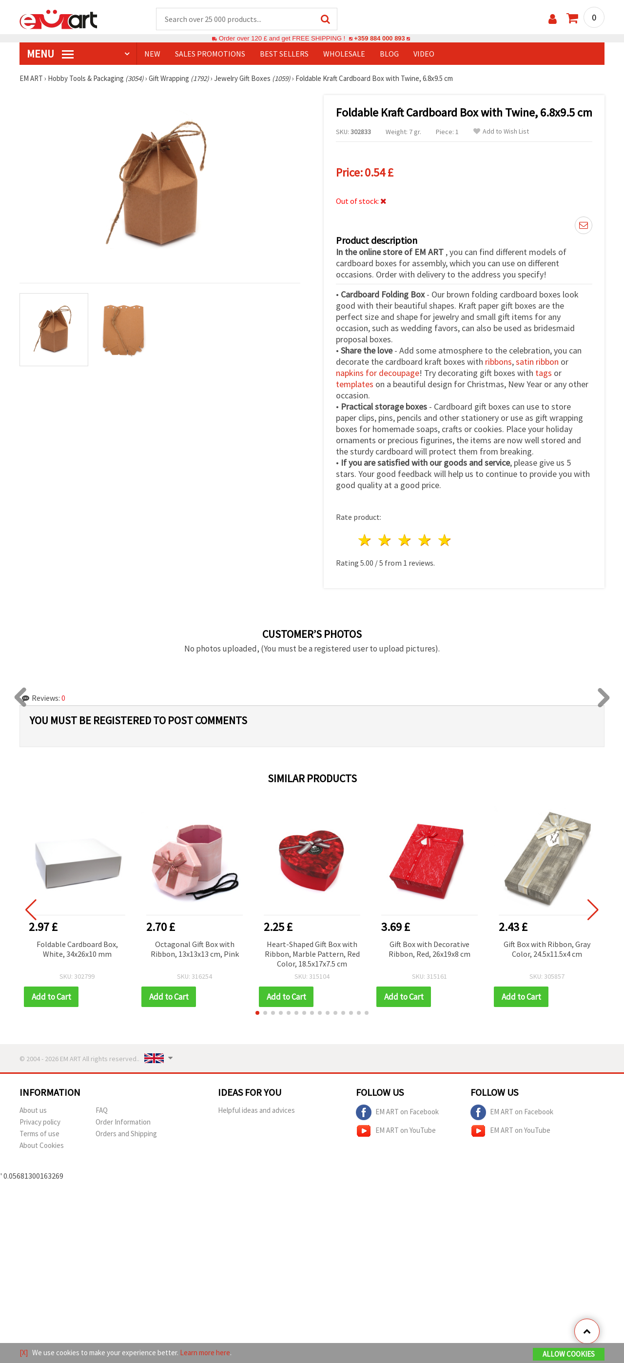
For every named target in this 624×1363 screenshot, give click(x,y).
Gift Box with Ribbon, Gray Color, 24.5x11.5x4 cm (547, 949)
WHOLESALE (344, 54)
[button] (257, 1013)
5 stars (445, 541)
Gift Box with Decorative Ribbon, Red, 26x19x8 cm (429, 949)
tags (543, 373)
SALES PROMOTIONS (210, 54)
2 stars (385, 541)
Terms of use (39, 1134)
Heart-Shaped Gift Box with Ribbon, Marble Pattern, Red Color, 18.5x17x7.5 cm (312, 954)
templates (354, 384)
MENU (50, 54)
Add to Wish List (501, 132)
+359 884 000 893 (379, 38)
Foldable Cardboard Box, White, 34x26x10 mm (77, 949)
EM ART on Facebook (397, 1113)
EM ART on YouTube (396, 1131)
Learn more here (205, 1352)
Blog (389, 54)
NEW (152, 54)
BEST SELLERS (284, 54)
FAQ (102, 1110)
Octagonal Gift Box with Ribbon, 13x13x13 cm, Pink (195, 949)
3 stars (405, 541)
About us (33, 1110)
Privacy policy (40, 1122)
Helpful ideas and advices (256, 1110)
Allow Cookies (569, 1354)
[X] (24, 1352)
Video (423, 54)
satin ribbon (537, 362)
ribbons (498, 362)
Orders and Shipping (126, 1134)
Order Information (123, 1122)
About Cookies (42, 1145)
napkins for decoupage (377, 373)
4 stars (425, 541)
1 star (365, 541)
